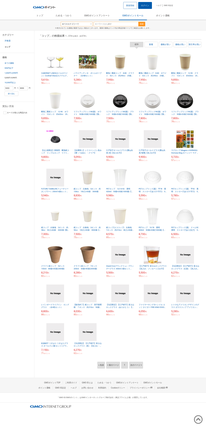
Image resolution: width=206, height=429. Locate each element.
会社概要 (162, 388)
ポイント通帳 (163, 15)
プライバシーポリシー (141, 388)
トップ (39, 15)
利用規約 (102, 388)
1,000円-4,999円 (11, 73)
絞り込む (11, 94)
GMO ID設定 (168, 5)
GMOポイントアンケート (97, 15)
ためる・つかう (64, 15)
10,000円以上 (10, 82)
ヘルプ (158, 5)
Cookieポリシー (118, 388)
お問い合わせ (87, 388)
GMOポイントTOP (52, 382)
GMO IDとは (87, 382)
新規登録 (130, 5)
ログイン (145, 5)
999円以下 (9, 68)
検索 (142, 24)
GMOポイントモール (132, 15)
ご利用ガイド (71, 382)
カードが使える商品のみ (15, 112)
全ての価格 (9, 63)
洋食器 (8, 41)
